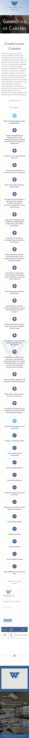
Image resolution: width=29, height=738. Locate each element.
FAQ (3, 712)
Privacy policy (5, 714)
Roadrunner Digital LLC (20, 737)
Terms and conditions (7, 717)
